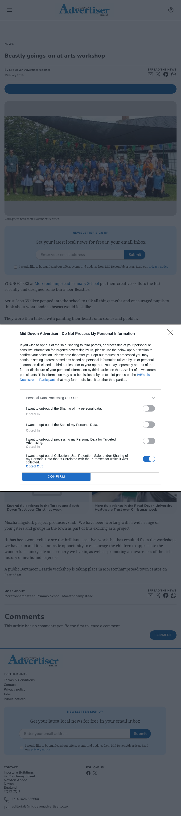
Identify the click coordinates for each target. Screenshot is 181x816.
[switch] (149, 408)
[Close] (171, 333)
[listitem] (90, 398)
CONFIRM (56, 476)
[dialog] (90, 408)
